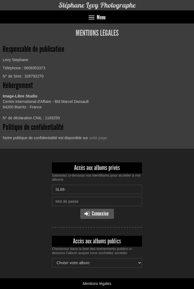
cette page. (98, 138)
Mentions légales (97, 283)
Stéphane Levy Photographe (97, 5)
